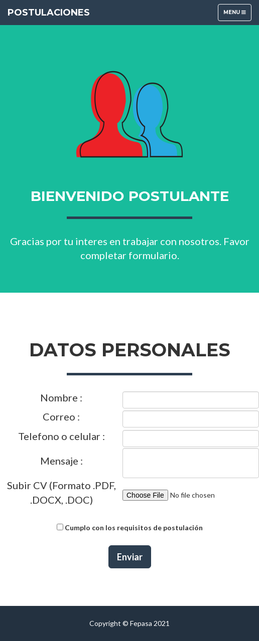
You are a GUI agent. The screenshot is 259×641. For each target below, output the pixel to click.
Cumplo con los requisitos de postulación (134, 527)
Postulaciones (49, 12)
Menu (237, 15)
